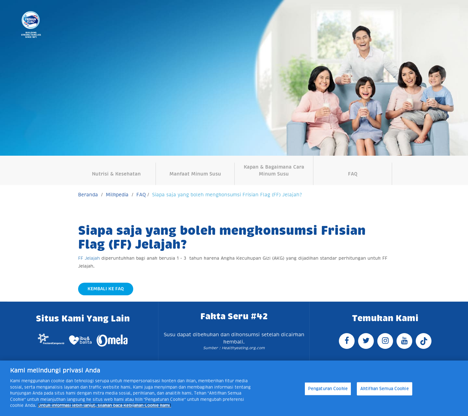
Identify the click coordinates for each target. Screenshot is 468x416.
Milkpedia (117, 194)
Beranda (88, 194)
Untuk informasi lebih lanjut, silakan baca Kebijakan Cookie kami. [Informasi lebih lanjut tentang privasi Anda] (104, 405)
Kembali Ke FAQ (106, 288)
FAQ (352, 173)
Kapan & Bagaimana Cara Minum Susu (274, 170)
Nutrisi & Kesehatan (116, 173)
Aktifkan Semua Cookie (384, 389)
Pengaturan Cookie (328, 389)
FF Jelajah (89, 258)
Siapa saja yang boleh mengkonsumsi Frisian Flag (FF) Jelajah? (227, 194)
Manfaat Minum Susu (195, 173)
